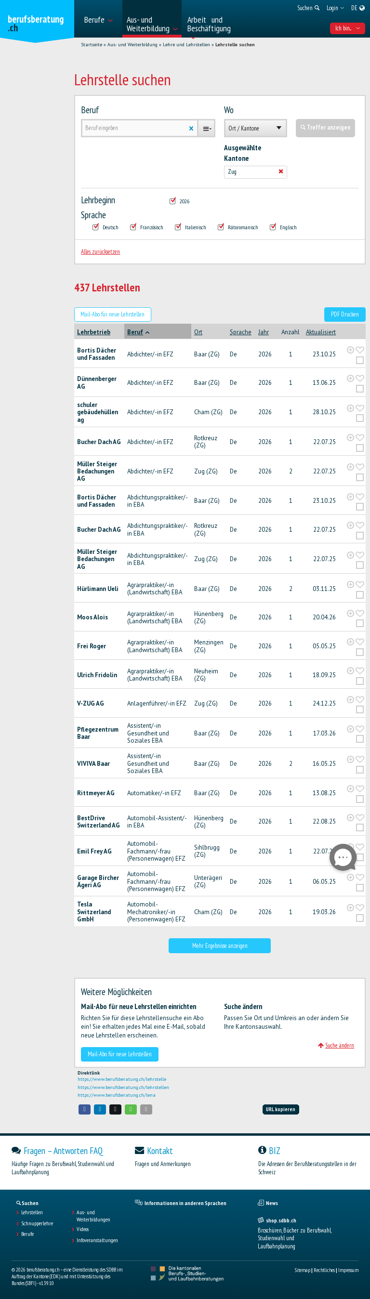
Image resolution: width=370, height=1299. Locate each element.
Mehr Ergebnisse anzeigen (220, 946)
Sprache (93, 215)
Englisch (283, 227)
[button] (85, 1109)
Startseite (91, 44)
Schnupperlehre (37, 1223)
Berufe (27, 1234)
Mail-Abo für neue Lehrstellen (112, 314)
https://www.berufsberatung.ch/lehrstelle (122, 1079)
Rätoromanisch (238, 227)
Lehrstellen (32, 1212)
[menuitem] (100, 19)
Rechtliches (324, 1270)
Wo (229, 110)
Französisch (146, 227)
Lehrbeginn (98, 200)
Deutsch (105, 227)
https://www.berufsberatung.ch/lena (117, 1095)
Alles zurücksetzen (100, 252)
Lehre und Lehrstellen (186, 44)
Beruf (90, 110)
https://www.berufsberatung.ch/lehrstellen (123, 1087)
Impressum (348, 1270)
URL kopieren (280, 1109)
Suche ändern (336, 1045)
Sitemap (302, 1270)
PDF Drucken (345, 314)
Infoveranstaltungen (97, 1240)
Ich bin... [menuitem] (347, 28)
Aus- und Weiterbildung (132, 44)
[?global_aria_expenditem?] (350, 350)
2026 (179, 201)
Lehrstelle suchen (235, 44)
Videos (83, 1229)
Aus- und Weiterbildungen (93, 1215)
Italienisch (190, 227)
